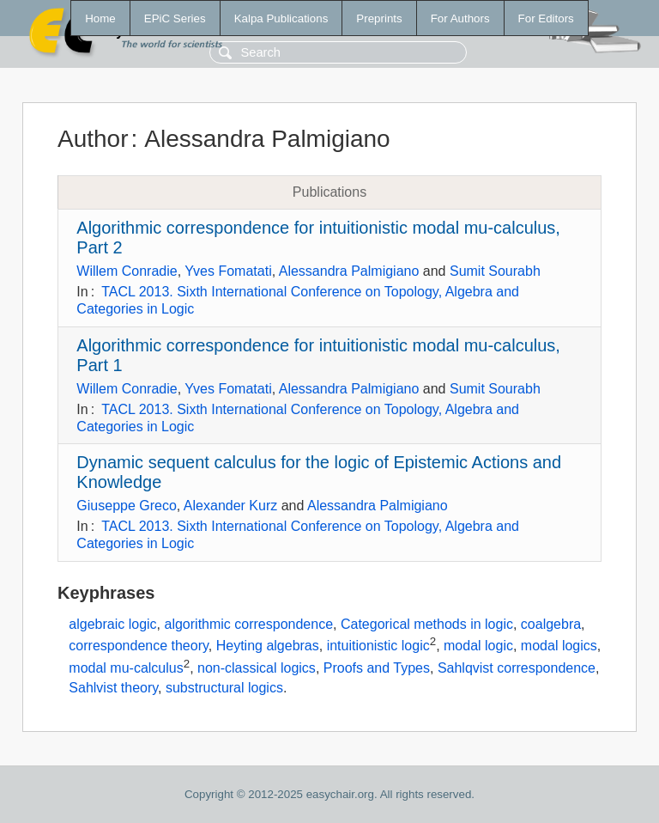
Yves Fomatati (227, 271)
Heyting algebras (267, 646)
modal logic (478, 646)
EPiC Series (175, 18)
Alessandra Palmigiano (349, 271)
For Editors (546, 18)
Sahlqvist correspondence (517, 668)
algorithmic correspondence (249, 624)
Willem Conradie (126, 271)
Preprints (379, 18)
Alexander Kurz (230, 505)
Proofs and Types (376, 668)
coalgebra (551, 624)
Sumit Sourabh (495, 271)
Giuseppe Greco (126, 505)
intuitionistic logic (378, 646)
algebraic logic (112, 624)
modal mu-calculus (126, 668)
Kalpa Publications (281, 18)
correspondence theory (138, 646)
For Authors (460, 18)
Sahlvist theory (113, 687)
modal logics (559, 646)
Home (100, 18)
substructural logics (224, 687)
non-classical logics (256, 668)
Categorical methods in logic (427, 624)
